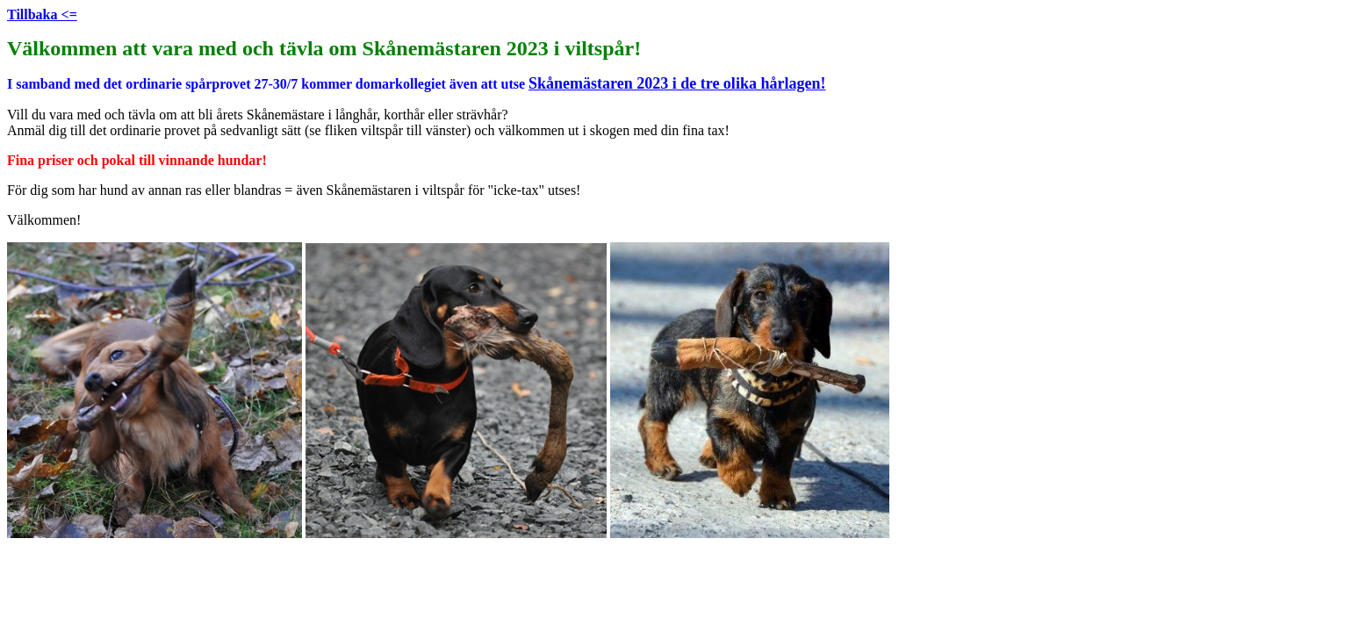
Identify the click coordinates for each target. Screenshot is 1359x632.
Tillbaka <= (42, 14)
